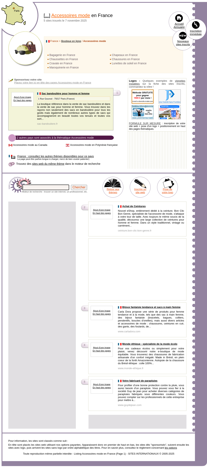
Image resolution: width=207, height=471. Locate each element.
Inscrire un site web (140, 191)
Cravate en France (60, 63)
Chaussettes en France (63, 59)
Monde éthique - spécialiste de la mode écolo (149, 343)
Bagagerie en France (62, 55)
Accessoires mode (70, 15)
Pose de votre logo (167, 191)
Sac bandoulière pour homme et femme (65, 93)
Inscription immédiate (196, 32)
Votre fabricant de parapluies (139, 380)
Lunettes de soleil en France (129, 63)
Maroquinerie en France (64, 67)
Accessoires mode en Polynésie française (94, 144)
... (47, 15)
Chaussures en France (126, 59)
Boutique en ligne (71, 41)
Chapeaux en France (125, 55)
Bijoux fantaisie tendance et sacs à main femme (151, 307)
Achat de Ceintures (134, 206)
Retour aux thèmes (113, 191)
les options (171, 447)
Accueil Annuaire (179, 25)
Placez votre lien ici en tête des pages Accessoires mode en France (52, 82)
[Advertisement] (42, 230)
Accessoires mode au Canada (30, 144)
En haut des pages (22, 100)
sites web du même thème (48, 163)
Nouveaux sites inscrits (183, 43)
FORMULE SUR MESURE (145, 123)
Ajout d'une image (22, 97)
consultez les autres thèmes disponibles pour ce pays (55, 156)
